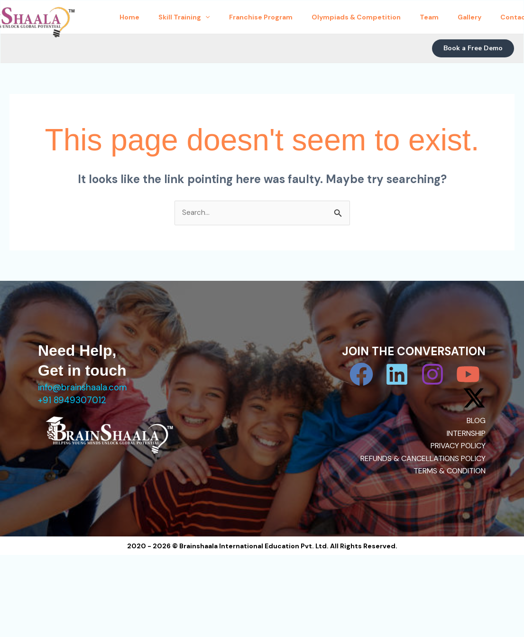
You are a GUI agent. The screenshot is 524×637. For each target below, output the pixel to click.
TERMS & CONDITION (450, 471)
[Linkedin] (399, 375)
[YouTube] (468, 375)
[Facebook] (365, 375)
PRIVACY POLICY (458, 446)
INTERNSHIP (466, 434)
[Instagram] (434, 375)
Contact (141, 45)
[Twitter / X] (474, 399)
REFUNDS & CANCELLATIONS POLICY (423, 459)
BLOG (476, 421)
